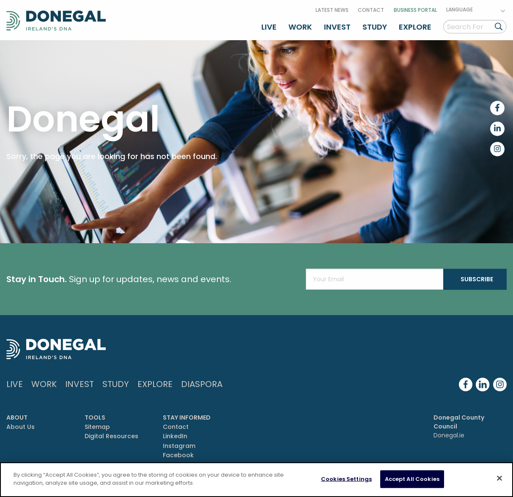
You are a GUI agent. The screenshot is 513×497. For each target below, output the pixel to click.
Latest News (331, 10)
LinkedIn (175, 436)
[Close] (499, 478)
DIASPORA (201, 384)
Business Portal (415, 10)
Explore (415, 27)
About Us (20, 427)
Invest (337, 27)
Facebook (178, 455)
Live (269, 27)
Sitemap (97, 427)
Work (300, 27)
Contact (371, 10)
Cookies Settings (346, 479)
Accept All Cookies (412, 479)
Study (374, 27)
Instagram (179, 446)
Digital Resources (111, 436)
